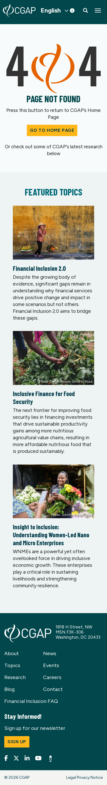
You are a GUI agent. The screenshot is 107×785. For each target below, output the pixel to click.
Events (51, 665)
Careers (52, 677)
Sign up (16, 741)
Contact (53, 689)
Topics (12, 665)
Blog (9, 689)
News (49, 653)
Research (15, 677)
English (51, 10)
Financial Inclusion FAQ (31, 701)
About (11, 653)
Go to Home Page (52, 130)
